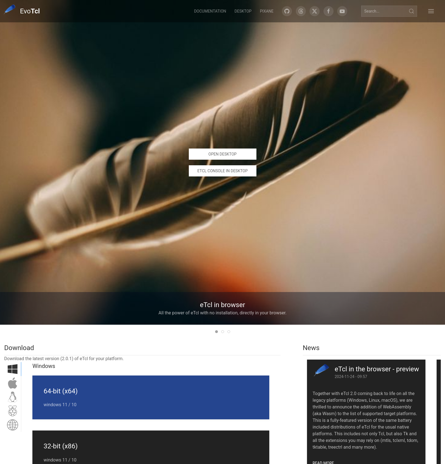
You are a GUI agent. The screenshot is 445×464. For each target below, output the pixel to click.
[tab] (216, 331)
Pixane (266, 11)
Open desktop (222, 154)
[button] (431, 11)
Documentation (210, 11)
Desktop (243, 11)
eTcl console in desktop (222, 171)
